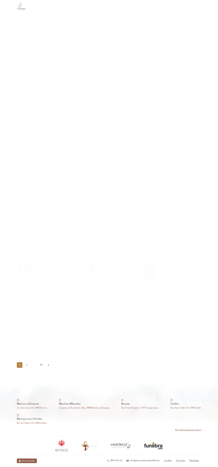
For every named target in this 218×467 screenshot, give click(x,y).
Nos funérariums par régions (188, 430)
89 (41, 365)
